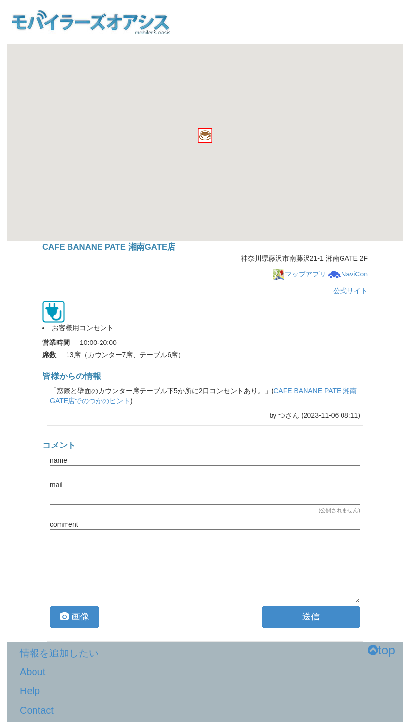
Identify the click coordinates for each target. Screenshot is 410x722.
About (32, 671)
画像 (74, 616)
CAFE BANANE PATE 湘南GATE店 (108, 247)
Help (30, 691)
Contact (37, 710)
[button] (205, 135)
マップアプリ (299, 274)
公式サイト (350, 291)
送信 (311, 616)
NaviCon (348, 274)
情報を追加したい (59, 653)
